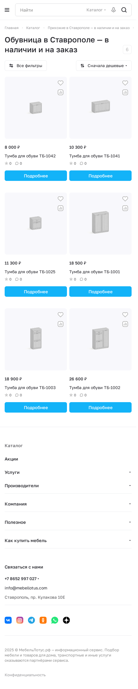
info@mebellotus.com (26, 587)
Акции (11, 458)
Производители (22, 485)
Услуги (12, 472)
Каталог (14, 445)
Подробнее (36, 175)
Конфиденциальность (25, 674)
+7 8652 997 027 (20, 578)
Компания (16, 503)
